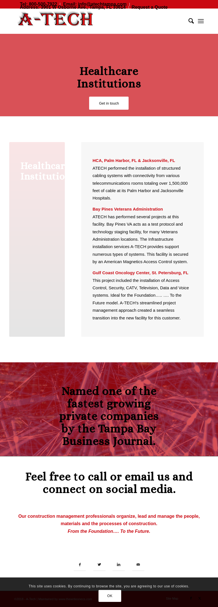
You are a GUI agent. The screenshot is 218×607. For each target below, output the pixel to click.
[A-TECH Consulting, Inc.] (56, 21)
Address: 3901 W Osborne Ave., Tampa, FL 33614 (73, 7)
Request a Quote (150, 7)
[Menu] (201, 21)
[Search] (188, 21)
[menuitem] (73, 7)
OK (110, 596)
